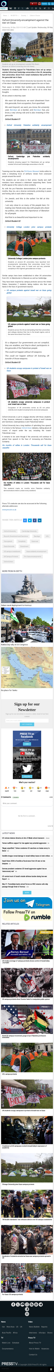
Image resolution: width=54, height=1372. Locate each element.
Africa (15, 1333)
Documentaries (8, 1349)
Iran (3, 1327)
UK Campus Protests (11, 556)
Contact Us (33, 1355)
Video (30, 1322)
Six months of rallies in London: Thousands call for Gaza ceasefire (27, 484)
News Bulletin (34, 1327)
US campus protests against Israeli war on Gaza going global (29, 325)
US (17, 1327)
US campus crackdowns (12, 551)
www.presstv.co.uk (9, 510)
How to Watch (34, 1349)
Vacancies (45, 1349)
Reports (44, 1327)
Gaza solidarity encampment (36, 551)
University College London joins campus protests (29, 227)
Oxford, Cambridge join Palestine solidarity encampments (29, 157)
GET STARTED (27, 724)
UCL (47, 536)
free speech (8, 541)
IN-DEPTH (14, 15)
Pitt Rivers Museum (31, 171)
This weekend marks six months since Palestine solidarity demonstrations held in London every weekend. (27, 489)
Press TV (31, 1338)
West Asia (10, 1327)
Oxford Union (27, 428)
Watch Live (6, 1343)
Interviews (33, 1333)
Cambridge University (29, 531)
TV (2, 1338)
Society (23, 15)
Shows (49, 1333)
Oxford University (10, 531)
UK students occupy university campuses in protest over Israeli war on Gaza (29, 403)
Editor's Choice (35, 15)
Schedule (15, 1343)
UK (21, 1327)
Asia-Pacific (6, 1333)
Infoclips (42, 1333)
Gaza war (35, 541)
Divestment (24, 546)
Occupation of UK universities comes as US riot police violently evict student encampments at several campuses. (29, 409)
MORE (27, 893)
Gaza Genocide (9, 546)
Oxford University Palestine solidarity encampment (29, 125)
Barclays (13, 110)
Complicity (21, 541)
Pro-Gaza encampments (32, 556)
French (44, 4)
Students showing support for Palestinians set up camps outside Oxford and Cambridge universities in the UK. (29, 163)
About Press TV (35, 1343)
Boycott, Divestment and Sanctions (16, 536)
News (5, 15)
